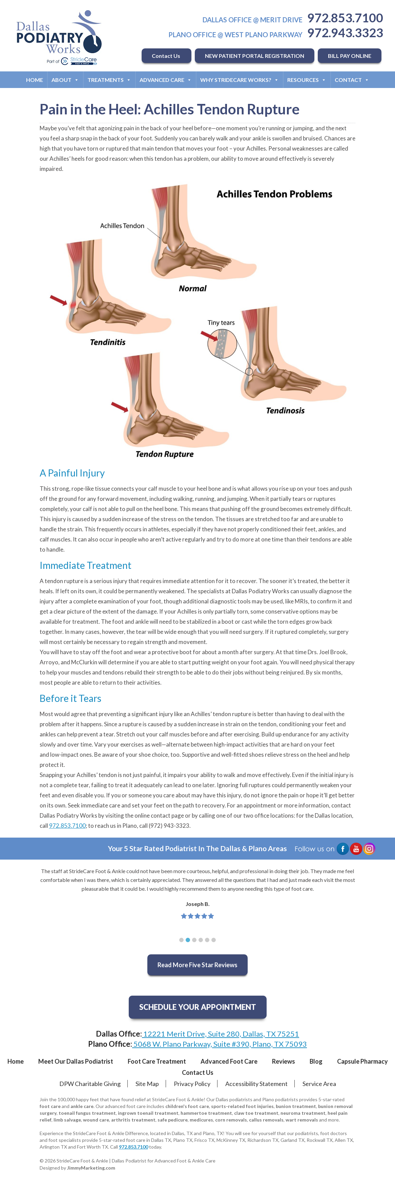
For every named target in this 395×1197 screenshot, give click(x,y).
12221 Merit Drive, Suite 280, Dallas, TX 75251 (220, 1033)
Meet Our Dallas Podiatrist (75, 1061)
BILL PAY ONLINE (349, 55)
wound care (96, 1120)
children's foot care (187, 1106)
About (65, 79)
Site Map (147, 1083)
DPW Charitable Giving (90, 1083)
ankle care (81, 1106)
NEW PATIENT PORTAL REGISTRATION (254, 55)
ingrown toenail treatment (148, 1113)
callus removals (266, 1120)
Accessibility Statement (256, 1083)
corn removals (231, 1120)
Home (34, 79)
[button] (181, 940)
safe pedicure (173, 1120)
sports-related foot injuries (242, 1106)
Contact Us (166, 55)
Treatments (109, 79)
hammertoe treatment (206, 1113)
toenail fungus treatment (87, 1113)
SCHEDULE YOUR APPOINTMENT (197, 1007)
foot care (50, 1106)
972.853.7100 (345, 17)
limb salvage (67, 1120)
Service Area (319, 1083)
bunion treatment (296, 1106)
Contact (352, 79)
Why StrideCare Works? (239, 79)
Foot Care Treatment (157, 1061)
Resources (306, 79)
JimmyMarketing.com (91, 1168)
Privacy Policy (192, 1083)
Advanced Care (166, 79)
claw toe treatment (256, 1113)
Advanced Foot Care (229, 1061)
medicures (201, 1120)
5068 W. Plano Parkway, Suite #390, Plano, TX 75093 (219, 1043)
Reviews (283, 1061)
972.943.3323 (345, 32)
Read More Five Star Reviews (197, 965)
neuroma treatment (303, 1113)
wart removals (302, 1120)
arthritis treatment (133, 1120)
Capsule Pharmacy (362, 1061)
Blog (316, 1061)
